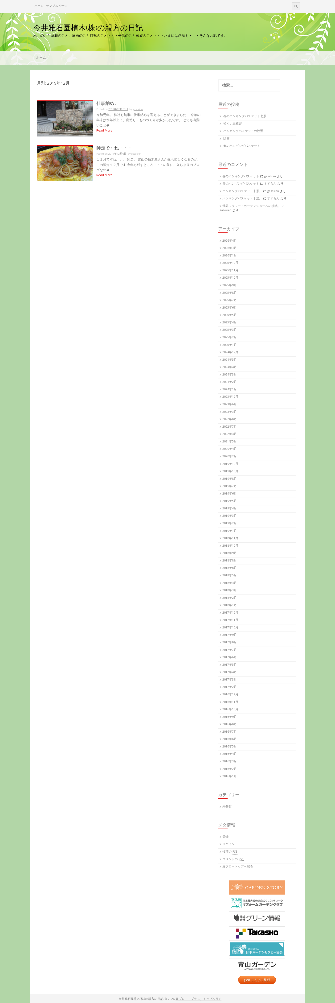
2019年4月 (229, 508)
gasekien (138, 109)
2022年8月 (229, 419)
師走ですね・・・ (114, 147)
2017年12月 (230, 613)
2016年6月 (229, 739)
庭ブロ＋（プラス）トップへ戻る (198, 999)
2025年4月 (229, 322)
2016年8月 (229, 724)
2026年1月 (229, 255)
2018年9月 (229, 553)
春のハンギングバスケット (241, 146)
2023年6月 (229, 404)
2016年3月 (229, 761)
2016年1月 (229, 776)
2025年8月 (229, 293)
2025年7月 (229, 300)
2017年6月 (229, 657)
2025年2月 (229, 337)
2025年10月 (230, 278)
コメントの (233, 859)
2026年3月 (229, 248)
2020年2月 (229, 456)
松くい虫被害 (232, 123)
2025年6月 (229, 307)
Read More (104, 130)
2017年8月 (229, 642)
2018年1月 (229, 605)
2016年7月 (229, 732)
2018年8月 (229, 560)
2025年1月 (229, 345)
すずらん (270, 184)
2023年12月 (230, 397)
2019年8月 (229, 479)
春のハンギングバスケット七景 (244, 116)
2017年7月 (229, 650)
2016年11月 (230, 702)
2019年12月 (230, 464)
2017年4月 (229, 672)
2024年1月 (229, 389)
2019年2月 (229, 523)
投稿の (229, 852)
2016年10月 (230, 709)
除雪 (226, 138)
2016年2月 (229, 769)
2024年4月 (229, 367)
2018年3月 (229, 590)
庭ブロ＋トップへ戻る (237, 866)
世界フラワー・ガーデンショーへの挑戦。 (251, 206)
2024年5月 (229, 360)
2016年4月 (229, 754)
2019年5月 (229, 501)
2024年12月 (230, 352)
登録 (225, 837)
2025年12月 (230, 263)
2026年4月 (229, 241)
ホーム (39, 6)
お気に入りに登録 (257, 980)
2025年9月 (229, 285)
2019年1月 (229, 531)
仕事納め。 (107, 103)
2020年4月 (229, 449)
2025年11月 (230, 270)
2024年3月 (229, 374)
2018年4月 (229, 583)
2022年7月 (229, 427)
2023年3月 (229, 412)
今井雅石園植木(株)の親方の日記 (88, 27)
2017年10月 (230, 627)
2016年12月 (230, 694)
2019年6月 (229, 493)
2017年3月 (229, 679)
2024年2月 (229, 382)
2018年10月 (230, 546)
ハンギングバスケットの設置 (243, 131)
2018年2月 (229, 598)
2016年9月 (229, 717)
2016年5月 (229, 746)
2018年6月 (229, 568)
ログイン (228, 844)
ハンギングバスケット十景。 (242, 191)
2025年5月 (229, 315)
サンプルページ (56, 6)
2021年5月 (229, 441)
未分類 (227, 807)
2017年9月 (229, 635)
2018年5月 (229, 575)
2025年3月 (229, 330)
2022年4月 (229, 434)
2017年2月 (229, 687)
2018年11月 (230, 538)
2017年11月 (230, 620)
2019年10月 (230, 471)
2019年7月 (229, 486)
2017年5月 (229, 665)
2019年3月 (229, 516)
